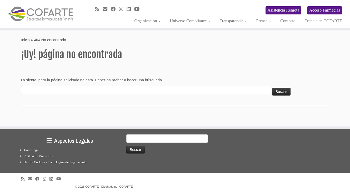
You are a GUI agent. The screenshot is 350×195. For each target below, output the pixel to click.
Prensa (263, 21)
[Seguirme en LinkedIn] (130, 9)
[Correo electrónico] (107, 9)
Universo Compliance (190, 21)
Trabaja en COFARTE (323, 21)
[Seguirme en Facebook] (115, 9)
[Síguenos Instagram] (123, 9)
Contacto (288, 21)
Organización (147, 21)
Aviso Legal (31, 150)
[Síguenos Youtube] (138, 9)
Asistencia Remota (283, 10)
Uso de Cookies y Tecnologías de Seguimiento (55, 162)
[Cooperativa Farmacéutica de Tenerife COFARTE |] (40, 14)
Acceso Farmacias (324, 10)
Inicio (25, 40)
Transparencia (233, 21)
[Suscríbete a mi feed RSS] (99, 9)
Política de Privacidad (39, 156)
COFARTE (92, 186)
